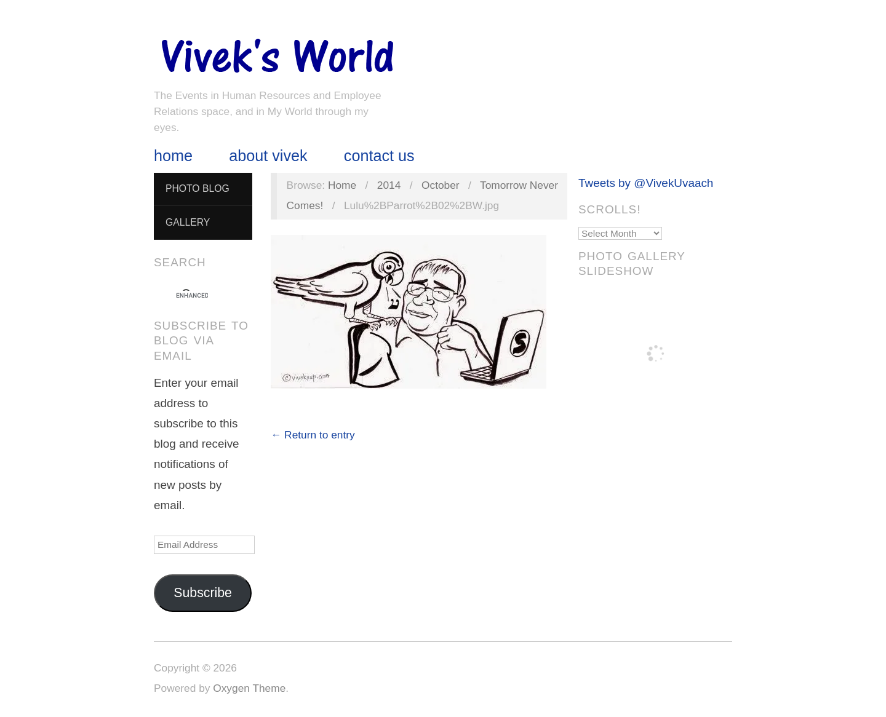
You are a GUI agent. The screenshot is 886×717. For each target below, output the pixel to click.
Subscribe (203, 592)
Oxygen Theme (249, 688)
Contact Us (379, 156)
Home (173, 156)
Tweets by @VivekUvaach (645, 182)
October (440, 185)
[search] (192, 296)
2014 (389, 185)
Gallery (188, 222)
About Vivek (268, 156)
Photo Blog (197, 188)
